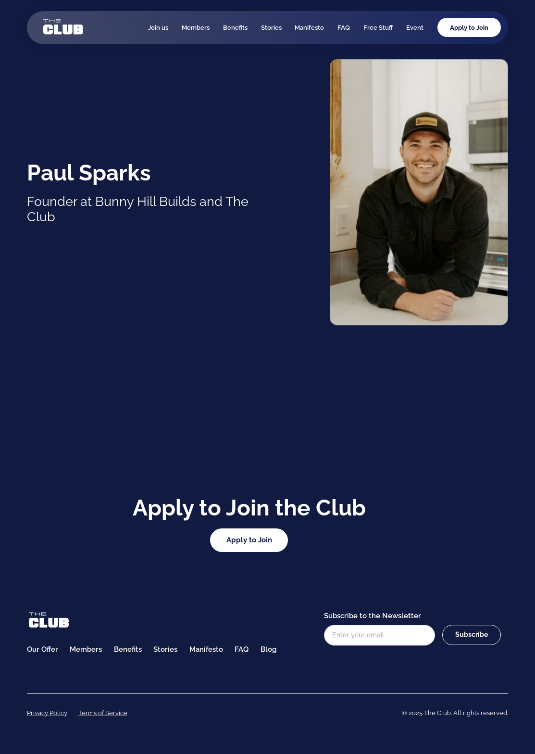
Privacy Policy (47, 713)
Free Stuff (378, 27)
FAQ (343, 27)
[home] (63, 27)
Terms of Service (102, 713)
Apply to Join (469, 27)
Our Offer (42, 649)
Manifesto (309, 27)
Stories (271, 27)
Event (414, 27)
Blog (268, 649)
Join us (158, 27)
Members (196, 27)
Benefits (235, 27)
